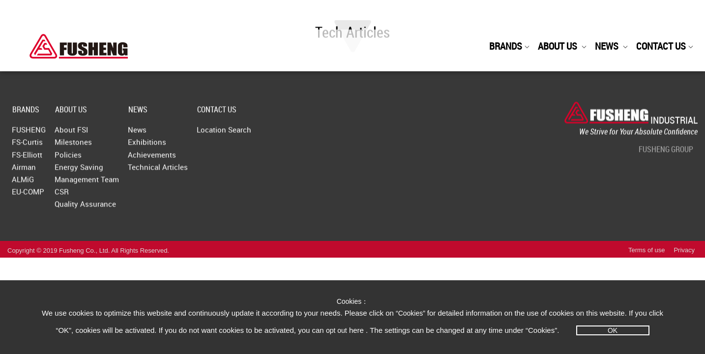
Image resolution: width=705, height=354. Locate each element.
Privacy (684, 262)
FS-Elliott (27, 159)
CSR (81, 196)
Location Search (283, 134)
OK (612, 330)
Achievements (191, 159)
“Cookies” (411, 313)
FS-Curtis (27, 146)
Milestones (93, 146)
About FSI (91, 134)
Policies (87, 159)
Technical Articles (197, 171)
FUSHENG (29, 134)
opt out (336, 330)
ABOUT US (562, 46)
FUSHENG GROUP (666, 153)
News (176, 134)
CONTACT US (665, 46)
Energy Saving (98, 171)
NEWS (611, 46)
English (576, 16)
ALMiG (23, 183)
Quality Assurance (105, 208)
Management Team (106, 183)
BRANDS (509, 46)
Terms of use (646, 262)
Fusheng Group (639, 15)
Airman (24, 171)
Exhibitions (186, 146)
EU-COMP (28, 196)
